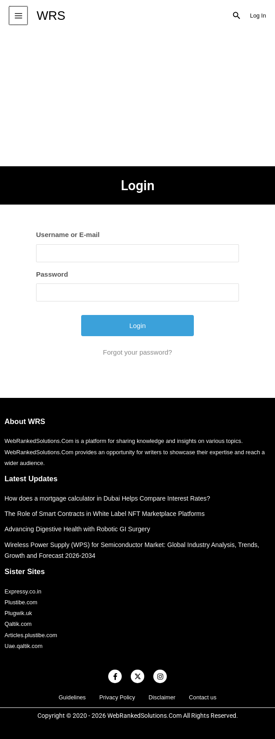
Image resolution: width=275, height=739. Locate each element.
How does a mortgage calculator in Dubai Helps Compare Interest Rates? (107, 498)
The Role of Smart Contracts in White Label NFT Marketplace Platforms (105, 513)
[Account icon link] (258, 15)
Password (52, 274)
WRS (50, 16)
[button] (237, 16)
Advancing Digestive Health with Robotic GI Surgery (77, 529)
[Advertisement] (137, 99)
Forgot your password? (137, 352)
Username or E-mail (68, 234)
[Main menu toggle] (18, 15)
